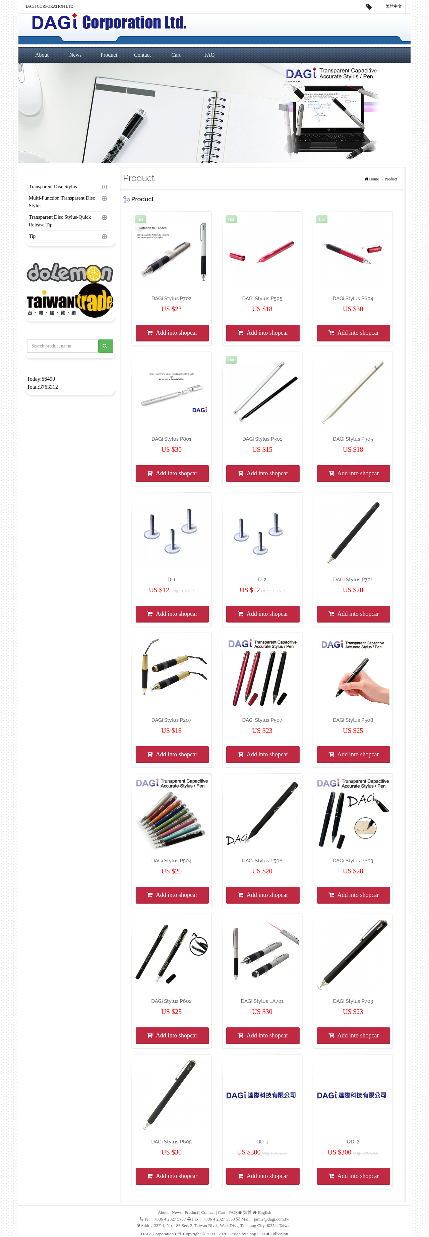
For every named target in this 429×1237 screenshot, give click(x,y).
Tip (32, 236)
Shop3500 (256, 1233)
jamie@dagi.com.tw (271, 1219)
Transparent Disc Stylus (53, 186)
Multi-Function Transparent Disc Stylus (62, 201)
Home (374, 179)
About (42, 55)
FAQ (209, 55)
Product (109, 55)
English (264, 1212)
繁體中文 (391, 6)
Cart (176, 55)
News (75, 55)
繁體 (247, 1212)
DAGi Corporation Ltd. (50, 6)
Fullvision (279, 1233)
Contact (142, 55)
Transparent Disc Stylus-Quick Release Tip (60, 220)
